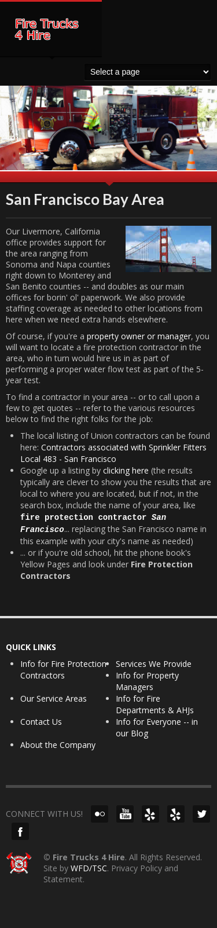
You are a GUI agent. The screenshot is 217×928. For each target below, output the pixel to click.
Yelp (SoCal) (176, 814)
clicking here (126, 470)
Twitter (201, 814)
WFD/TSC (89, 868)
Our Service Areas (53, 698)
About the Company (57, 744)
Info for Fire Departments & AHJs (155, 704)
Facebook (20, 831)
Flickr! (99, 814)
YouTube (125, 814)
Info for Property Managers (147, 681)
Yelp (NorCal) (150, 814)
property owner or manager (139, 336)
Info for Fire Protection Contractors (63, 669)
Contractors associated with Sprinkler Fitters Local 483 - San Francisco (113, 453)
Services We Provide (154, 663)
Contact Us (41, 721)
